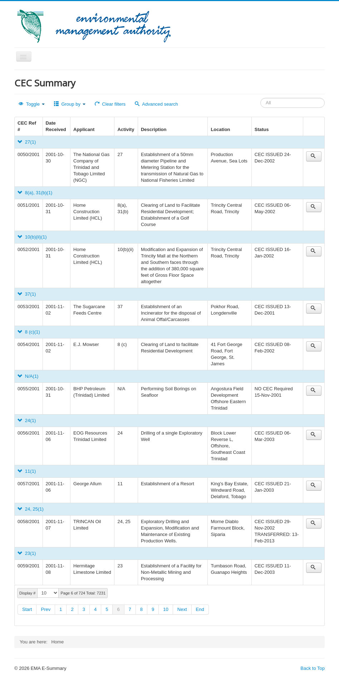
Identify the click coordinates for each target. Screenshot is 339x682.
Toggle (32, 104)
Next (182, 609)
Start (27, 609)
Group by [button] (69, 104)
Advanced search (156, 104)
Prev (45, 609)
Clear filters (110, 104)
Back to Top (312, 668)
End (200, 609)
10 (165, 609)
